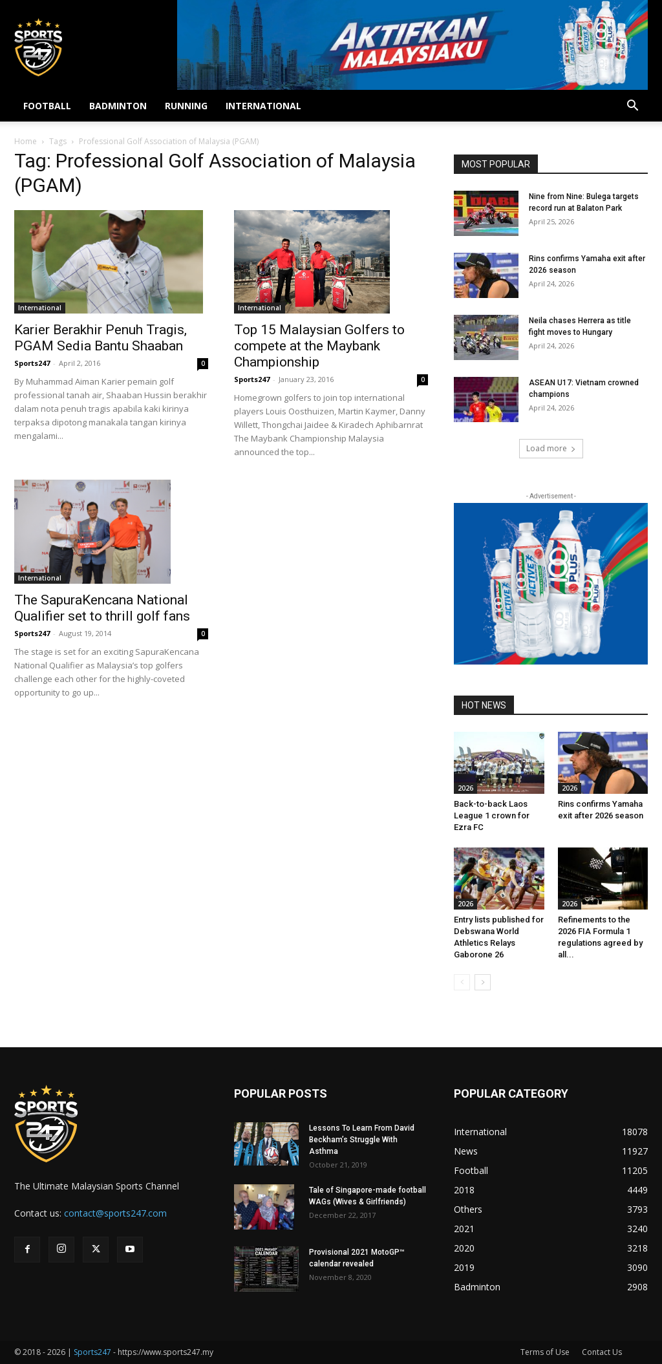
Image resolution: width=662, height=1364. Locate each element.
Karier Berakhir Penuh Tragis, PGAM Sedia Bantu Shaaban (100, 338)
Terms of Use (545, 1352)
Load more (551, 448)
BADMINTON (118, 106)
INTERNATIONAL (263, 106)
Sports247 (32, 363)
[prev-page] (462, 982)
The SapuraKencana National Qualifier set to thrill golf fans (102, 608)
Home (25, 141)
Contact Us (602, 1352)
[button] (632, 107)
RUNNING (186, 106)
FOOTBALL (47, 106)
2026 (465, 788)
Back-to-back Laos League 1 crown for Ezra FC (491, 815)
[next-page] (483, 982)
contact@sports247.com (115, 1213)
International (39, 307)
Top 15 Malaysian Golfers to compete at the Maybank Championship (319, 346)
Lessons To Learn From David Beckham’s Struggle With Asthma (361, 1140)
